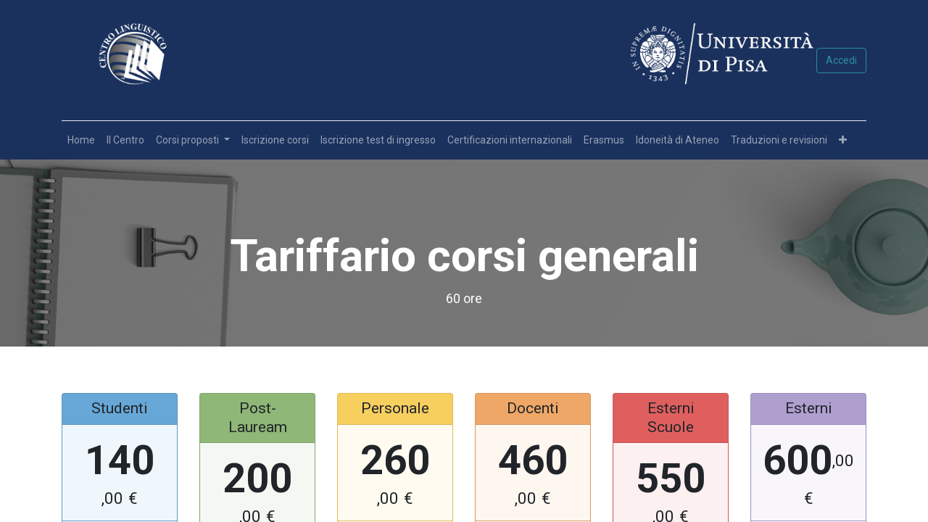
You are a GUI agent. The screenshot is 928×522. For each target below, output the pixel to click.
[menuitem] (81, 140)
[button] (843, 140)
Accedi (841, 60)
